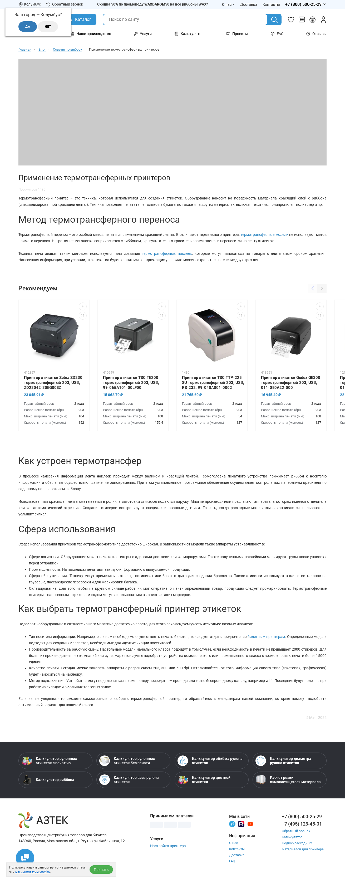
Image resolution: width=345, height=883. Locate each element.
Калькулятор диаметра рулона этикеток (283, 760)
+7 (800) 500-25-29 (302, 816)
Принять (101, 869)
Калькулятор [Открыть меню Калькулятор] (189, 34)
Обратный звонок (64, 4)
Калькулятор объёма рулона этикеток (210, 760)
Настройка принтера (168, 846)
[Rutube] (241, 824)
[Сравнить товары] (302, 19)
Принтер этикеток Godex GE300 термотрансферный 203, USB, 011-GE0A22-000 (290, 382)
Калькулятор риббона (47, 779)
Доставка (236, 855)
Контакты (237, 849)
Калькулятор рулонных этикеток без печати (127, 760)
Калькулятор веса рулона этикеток (129, 779)
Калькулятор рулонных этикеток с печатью (49, 760)
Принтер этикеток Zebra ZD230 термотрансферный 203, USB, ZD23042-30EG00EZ (53, 382)
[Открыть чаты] (25, 858)
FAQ (277, 34)
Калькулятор (292, 837)
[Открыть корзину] (312, 19)
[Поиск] (274, 20)
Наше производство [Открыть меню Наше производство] (90, 34)
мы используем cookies (32, 872)
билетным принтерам (266, 637)
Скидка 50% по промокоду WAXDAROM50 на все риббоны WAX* (152, 4)
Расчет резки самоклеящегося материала (288, 779)
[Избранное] (291, 19)
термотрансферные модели (264, 234)
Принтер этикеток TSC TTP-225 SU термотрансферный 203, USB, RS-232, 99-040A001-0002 (213, 382)
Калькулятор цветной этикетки (204, 779)
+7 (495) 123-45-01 (302, 824)
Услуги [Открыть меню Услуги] (143, 34)
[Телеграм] (232, 824)
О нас (233, 843)
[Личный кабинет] (323, 19)
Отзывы (316, 34)
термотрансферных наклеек (167, 253)
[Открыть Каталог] (79, 19)
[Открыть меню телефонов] (306, 4)
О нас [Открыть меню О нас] (228, 4)
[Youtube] (250, 824)
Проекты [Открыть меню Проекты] (237, 34)
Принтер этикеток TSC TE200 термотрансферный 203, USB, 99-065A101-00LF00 (131, 382)
